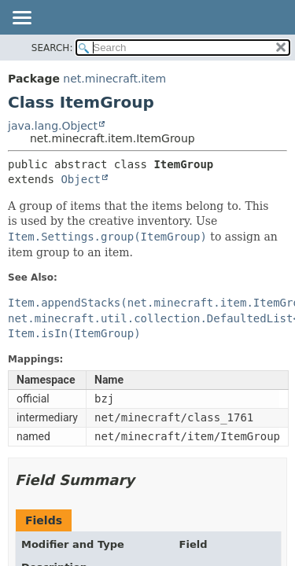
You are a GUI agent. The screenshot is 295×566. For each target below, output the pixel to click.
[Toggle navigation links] (21, 19)
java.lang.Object (53, 125)
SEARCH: (52, 47)
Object (81, 179)
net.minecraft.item (114, 78)
